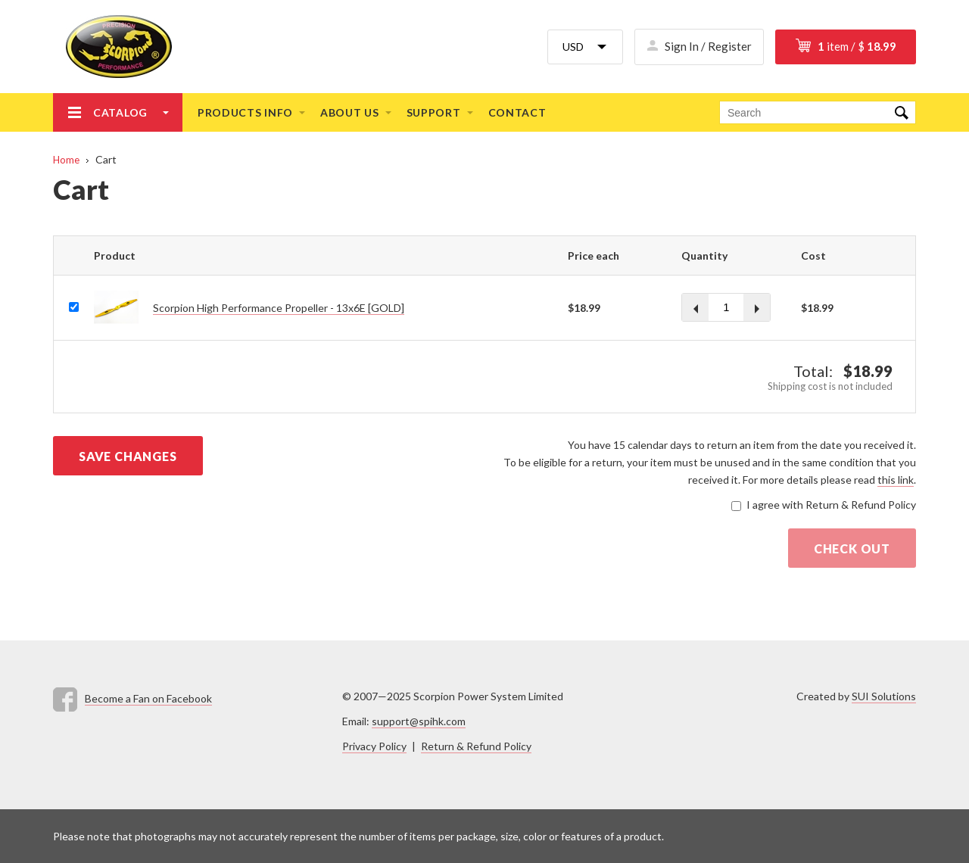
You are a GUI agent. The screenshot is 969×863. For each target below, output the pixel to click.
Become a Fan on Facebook (148, 698)
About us (349, 112)
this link (895, 479)
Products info (245, 112)
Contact (517, 112)
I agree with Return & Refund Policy (831, 504)
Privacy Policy (374, 746)
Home (66, 160)
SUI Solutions (884, 696)
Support (434, 112)
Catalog (120, 112)
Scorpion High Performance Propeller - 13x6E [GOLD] (278, 307)
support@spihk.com (419, 721)
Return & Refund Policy (476, 746)
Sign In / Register (708, 46)
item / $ (857, 46)
